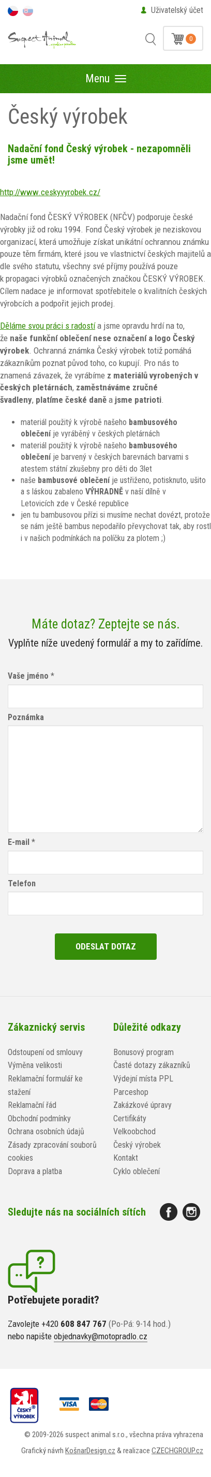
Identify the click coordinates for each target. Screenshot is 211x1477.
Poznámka (26, 717)
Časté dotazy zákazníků (151, 1065)
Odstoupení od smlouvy (45, 1052)
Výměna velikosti (35, 1065)
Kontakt (125, 1158)
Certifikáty (129, 1118)
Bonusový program (143, 1052)
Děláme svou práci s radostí (47, 325)
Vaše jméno (28, 676)
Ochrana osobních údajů (46, 1131)
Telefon (22, 883)
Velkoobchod (134, 1131)
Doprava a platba (35, 1171)
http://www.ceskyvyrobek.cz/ (50, 192)
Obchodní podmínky (39, 1118)
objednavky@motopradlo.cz (100, 1336)
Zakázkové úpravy (142, 1105)
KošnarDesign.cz (90, 1450)
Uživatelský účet (177, 10)
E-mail (18, 842)
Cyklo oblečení (136, 1171)
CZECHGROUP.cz (177, 1450)
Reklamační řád (32, 1105)
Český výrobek (137, 1145)
